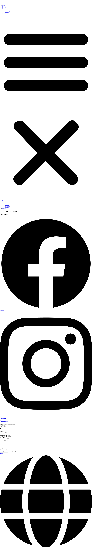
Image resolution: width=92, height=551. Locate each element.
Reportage (7, 9)
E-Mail (1, 433)
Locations (4, 13)
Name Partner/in (3, 432)
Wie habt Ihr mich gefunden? (5, 451)
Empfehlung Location (25, 452)
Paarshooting (7, 10)
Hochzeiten (4, 7)
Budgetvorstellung (3, 439)
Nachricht (2, 450)
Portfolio (4, 8)
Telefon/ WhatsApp (4, 437)
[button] (46, 107)
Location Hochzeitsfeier (4, 436)
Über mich (4, 6)
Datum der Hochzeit (4, 435)
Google (2, 452)
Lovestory (7, 12)
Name (1, 431)
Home (3, 5)
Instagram (8, 452)
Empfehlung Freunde (15, 452)
